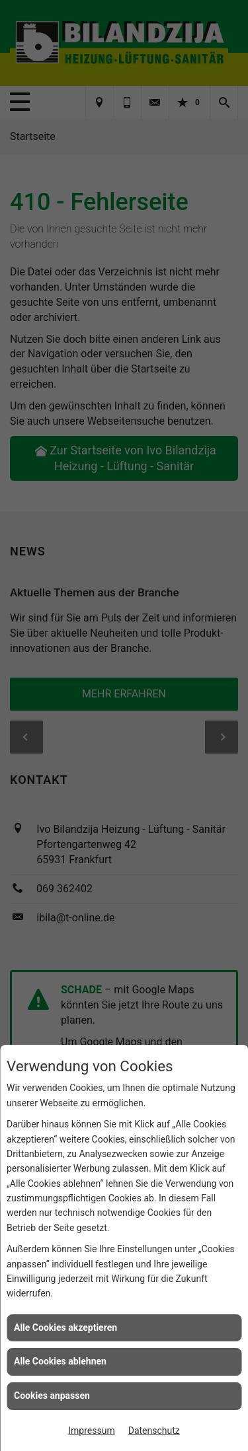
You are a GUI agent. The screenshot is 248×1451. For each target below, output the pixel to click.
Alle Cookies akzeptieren (65, 1327)
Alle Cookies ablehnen (60, 1361)
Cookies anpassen (52, 1395)
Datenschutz (154, 1430)
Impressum (91, 1430)
